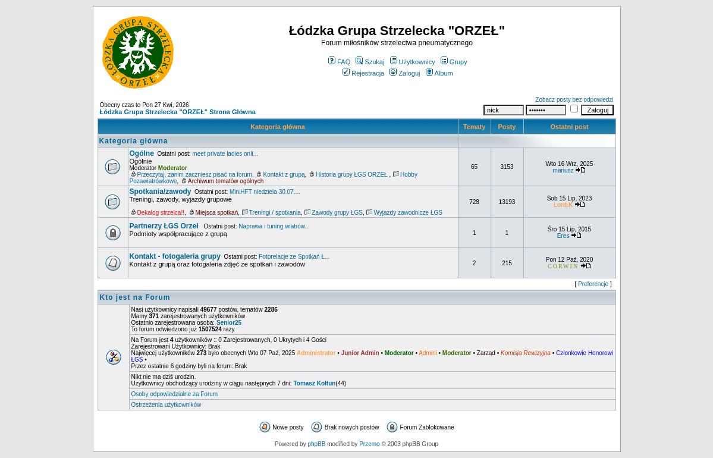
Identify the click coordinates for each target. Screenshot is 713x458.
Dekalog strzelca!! (160, 212)
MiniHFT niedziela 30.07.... (265, 192)
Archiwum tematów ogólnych (225, 181)
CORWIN (563, 266)
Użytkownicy (412, 61)
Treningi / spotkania (275, 212)
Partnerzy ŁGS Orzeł (165, 226)
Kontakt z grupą (283, 174)
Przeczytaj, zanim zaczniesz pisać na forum (194, 174)
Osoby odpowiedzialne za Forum (174, 394)
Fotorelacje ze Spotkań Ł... (294, 256)
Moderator (172, 168)
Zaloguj (405, 73)
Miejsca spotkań (217, 212)
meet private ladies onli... (225, 153)
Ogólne (142, 153)
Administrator (316, 353)
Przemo (369, 444)
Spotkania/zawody (160, 191)
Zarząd (486, 353)
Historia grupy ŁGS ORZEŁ (352, 174)
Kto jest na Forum (135, 297)
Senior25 (228, 322)
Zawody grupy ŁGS (337, 212)
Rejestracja (363, 73)
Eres (563, 236)
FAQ (339, 61)
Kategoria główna (278, 126)
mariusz (563, 170)
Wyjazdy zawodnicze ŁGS (407, 212)
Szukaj (370, 61)
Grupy (454, 61)
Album (439, 73)
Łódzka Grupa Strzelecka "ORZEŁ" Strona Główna (178, 111)
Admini (428, 353)
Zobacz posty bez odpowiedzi (574, 99)
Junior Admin (360, 353)
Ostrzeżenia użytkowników (166, 404)
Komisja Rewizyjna (526, 353)
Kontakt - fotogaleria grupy (175, 256)
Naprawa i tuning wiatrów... (274, 226)
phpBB (316, 444)
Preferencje (593, 284)
